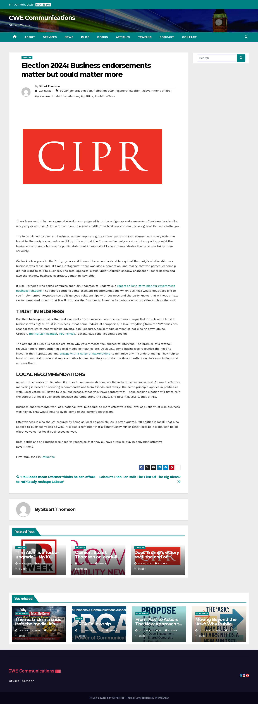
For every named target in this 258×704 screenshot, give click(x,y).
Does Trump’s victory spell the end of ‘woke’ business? (156, 557)
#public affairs (105, 96)
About (30, 37)
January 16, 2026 (30, 630)
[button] (246, 37)
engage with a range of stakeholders (85, 353)
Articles (123, 37)
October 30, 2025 (151, 630)
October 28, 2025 (211, 630)
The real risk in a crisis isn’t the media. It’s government (38, 624)
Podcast (167, 37)
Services (50, 37)
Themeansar (161, 697)
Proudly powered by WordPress (107, 697)
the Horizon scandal (43, 333)
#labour (73, 96)
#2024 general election (76, 90)
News (69, 37)
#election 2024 (104, 90)
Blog (85, 37)
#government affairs (156, 90)
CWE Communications (42, 17)
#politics (87, 96)
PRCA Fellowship (93, 623)
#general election (128, 90)
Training (145, 37)
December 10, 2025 (91, 630)
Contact (189, 37)
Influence (48, 457)
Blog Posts (22, 614)
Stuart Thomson (49, 86)
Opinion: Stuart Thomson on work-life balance (98, 557)
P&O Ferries (67, 333)
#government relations (51, 96)
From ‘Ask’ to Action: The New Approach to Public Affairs (158, 624)
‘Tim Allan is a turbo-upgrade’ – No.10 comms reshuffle (37, 557)
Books (102, 37)
